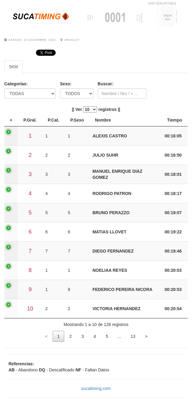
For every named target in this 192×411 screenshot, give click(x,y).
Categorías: (16, 83)
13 (133, 336)
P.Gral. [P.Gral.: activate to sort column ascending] (30, 120)
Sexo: (66, 83)
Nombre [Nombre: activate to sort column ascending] (103, 120)
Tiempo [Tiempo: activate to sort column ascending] (174, 120)
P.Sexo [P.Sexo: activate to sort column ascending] (77, 120)
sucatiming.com (96, 388)
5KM (13, 66)
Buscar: (105, 83)
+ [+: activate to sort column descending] (11, 120)
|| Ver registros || (96, 109)
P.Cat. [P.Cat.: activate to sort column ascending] (53, 120)
